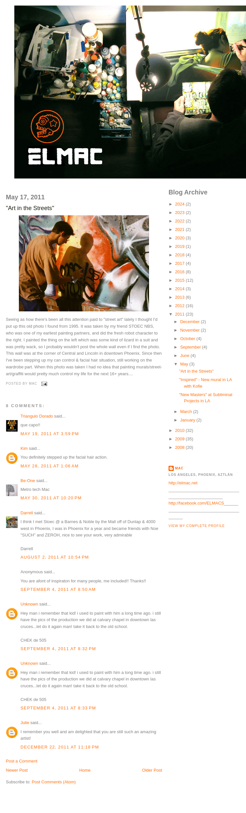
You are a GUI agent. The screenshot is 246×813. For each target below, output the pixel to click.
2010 (180, 430)
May (184, 364)
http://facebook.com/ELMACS (196, 503)
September (191, 347)
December (190, 321)
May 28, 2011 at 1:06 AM (49, 466)
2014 (180, 288)
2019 (180, 246)
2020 (180, 237)
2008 (180, 447)
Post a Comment (21, 761)
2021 (180, 229)
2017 (180, 263)
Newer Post (17, 770)
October (188, 338)
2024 (180, 204)
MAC (179, 468)
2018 (180, 254)
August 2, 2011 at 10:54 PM (54, 557)
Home (85, 770)
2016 (180, 271)
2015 (180, 280)
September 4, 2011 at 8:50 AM (58, 589)
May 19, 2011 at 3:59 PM (49, 433)
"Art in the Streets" (30, 208)
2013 (180, 297)
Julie (24, 722)
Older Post (152, 770)
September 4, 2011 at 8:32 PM (58, 648)
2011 (180, 314)
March (186, 411)
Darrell (26, 512)
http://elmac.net (183, 482)
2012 (180, 305)
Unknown (29, 604)
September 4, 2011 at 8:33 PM (58, 708)
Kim (24, 448)
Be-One (27, 480)
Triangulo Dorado (36, 416)
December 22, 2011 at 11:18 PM (59, 747)
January (188, 420)
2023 (180, 212)
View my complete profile (197, 526)
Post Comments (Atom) (54, 781)
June (185, 355)
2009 (180, 438)
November (190, 330)
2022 (180, 221)
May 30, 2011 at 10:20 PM (51, 497)
